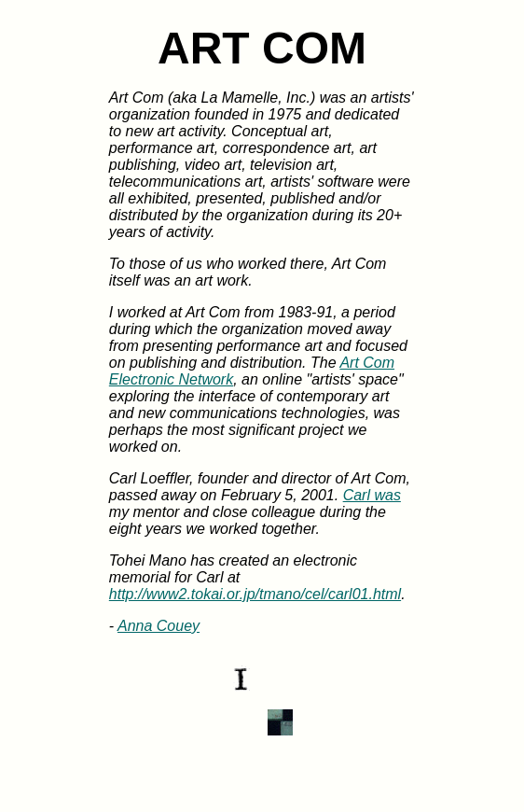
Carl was (372, 495)
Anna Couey (158, 626)
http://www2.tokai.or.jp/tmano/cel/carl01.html (255, 594)
